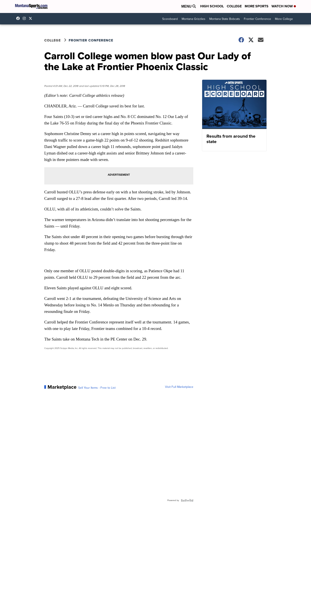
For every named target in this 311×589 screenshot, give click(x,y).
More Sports (256, 6)
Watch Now (283, 6)
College (234, 6)
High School (212, 6)
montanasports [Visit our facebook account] (19, 18)
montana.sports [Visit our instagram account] (25, 18)
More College (284, 19)
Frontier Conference (257, 19)
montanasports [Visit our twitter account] (31, 18)
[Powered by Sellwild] (187, 500)
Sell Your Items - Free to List (97, 387)
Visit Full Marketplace (179, 386)
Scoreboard (170, 19)
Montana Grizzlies (193, 19)
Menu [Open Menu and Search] (188, 6)
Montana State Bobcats (224, 19)
